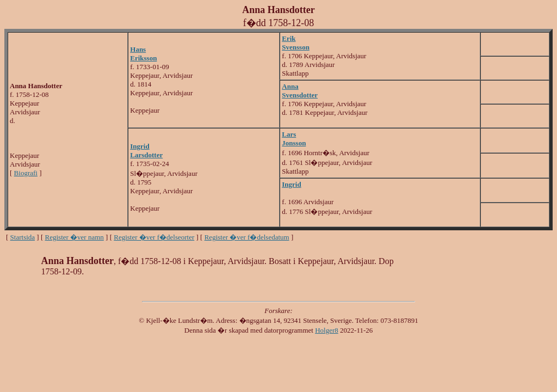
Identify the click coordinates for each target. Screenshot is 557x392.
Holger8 (326, 330)
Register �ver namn (74, 237)
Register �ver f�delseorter (154, 237)
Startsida (22, 237)
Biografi (26, 173)
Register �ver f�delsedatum (247, 237)
